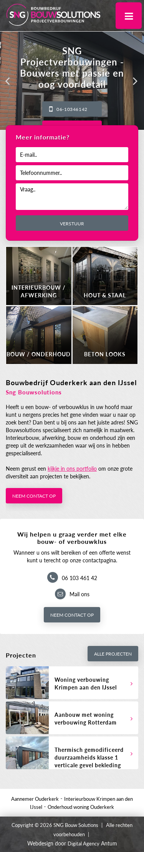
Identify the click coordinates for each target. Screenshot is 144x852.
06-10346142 (72, 109)
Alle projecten (113, 654)
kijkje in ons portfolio (72, 468)
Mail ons (79, 594)
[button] (7, 81)
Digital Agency (83, 843)
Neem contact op (34, 496)
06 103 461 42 (79, 578)
